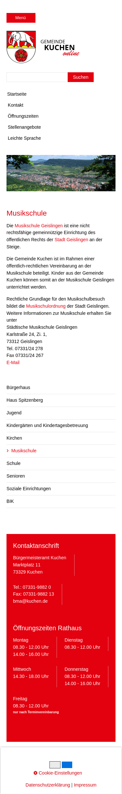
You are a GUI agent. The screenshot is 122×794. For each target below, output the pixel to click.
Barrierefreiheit (61, 763)
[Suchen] (81, 77)
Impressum (21, 756)
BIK (10, 501)
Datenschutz (49, 756)
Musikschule (23, 450)
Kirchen (14, 438)
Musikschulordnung (45, 306)
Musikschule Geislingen (39, 225)
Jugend (14, 412)
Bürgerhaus (18, 387)
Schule (13, 463)
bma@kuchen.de (30, 601)
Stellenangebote (24, 127)
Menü (20, 17)
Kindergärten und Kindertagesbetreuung (47, 425)
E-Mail (13, 362)
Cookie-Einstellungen (87, 756)
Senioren (16, 476)
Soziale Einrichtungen (29, 488)
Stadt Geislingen (71, 239)
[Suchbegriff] (50, 77)
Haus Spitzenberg (25, 400)
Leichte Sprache (24, 138)
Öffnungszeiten (23, 116)
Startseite (16, 94)
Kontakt (15, 105)
